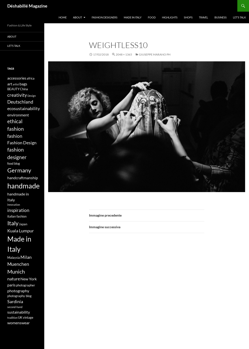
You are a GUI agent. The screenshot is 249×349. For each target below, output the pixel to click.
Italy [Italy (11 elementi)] (12, 223)
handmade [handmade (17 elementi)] (23, 185)
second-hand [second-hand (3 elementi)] (14, 306)
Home (63, 17)
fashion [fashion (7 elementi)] (14, 136)
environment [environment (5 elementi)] (18, 115)
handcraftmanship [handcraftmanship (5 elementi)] (22, 177)
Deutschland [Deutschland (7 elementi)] (20, 102)
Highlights (170, 17)
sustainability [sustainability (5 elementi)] (18, 312)
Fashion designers (104, 17)
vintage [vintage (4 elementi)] (28, 317)
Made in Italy (133, 17)
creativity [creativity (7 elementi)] (17, 95)
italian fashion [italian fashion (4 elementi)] (17, 216)
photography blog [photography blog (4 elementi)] (19, 296)
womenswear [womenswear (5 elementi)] (18, 322)
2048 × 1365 (124, 54)
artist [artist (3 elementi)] (16, 84)
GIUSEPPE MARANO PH (154, 54)
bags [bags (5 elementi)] (23, 83)
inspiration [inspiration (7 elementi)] (18, 210)
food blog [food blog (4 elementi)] (13, 163)
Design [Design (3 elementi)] (31, 95)
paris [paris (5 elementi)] (11, 285)
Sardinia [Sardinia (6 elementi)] (15, 301)
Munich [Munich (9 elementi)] (16, 271)
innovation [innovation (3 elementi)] (13, 204)
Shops (188, 17)
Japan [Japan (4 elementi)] (23, 224)
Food (152, 17)
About (77, 17)
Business (220, 17)
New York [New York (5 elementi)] (28, 278)
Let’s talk (239, 17)
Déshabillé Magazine (27, 5)
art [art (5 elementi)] (9, 83)
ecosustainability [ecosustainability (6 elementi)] (23, 108)
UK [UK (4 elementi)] (20, 317)
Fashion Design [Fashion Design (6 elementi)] (21, 142)
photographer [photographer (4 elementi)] (25, 285)
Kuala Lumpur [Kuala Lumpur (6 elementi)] (20, 230)
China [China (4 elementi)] (24, 89)
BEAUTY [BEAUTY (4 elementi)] (13, 89)
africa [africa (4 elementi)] (31, 78)
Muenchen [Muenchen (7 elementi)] (18, 264)
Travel (203, 17)
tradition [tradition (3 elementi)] (12, 317)
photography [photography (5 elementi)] (18, 290)
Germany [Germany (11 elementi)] (19, 170)
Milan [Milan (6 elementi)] (26, 257)
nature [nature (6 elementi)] (13, 278)
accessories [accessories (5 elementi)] (16, 78)
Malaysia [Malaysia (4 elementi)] (13, 258)
